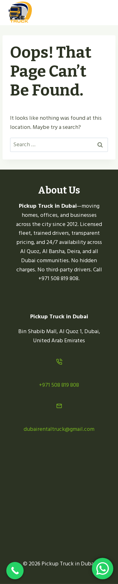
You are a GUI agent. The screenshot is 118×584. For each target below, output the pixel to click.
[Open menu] (103, 12)
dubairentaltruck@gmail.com (59, 429)
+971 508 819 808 (59, 385)
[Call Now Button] (15, 570)
